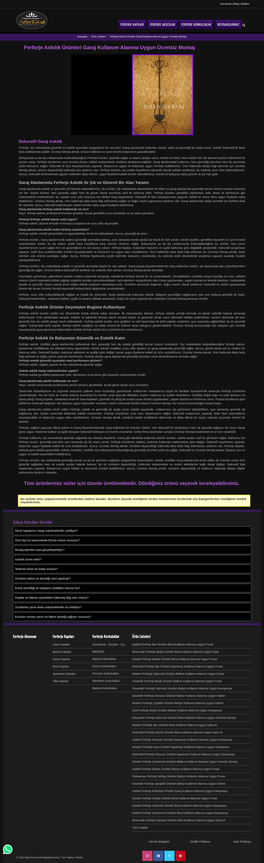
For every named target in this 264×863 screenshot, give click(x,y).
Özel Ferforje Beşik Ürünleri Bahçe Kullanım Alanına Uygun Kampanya (177, 710)
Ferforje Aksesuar (24, 636)
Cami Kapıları (61, 644)
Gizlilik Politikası (200, 841)
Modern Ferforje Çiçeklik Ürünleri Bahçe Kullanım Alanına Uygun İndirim (177, 703)
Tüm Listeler (140, 827)
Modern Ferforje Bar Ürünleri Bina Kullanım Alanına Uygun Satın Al (174, 725)
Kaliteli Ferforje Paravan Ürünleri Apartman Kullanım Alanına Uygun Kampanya (182, 739)
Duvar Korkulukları (104, 666)
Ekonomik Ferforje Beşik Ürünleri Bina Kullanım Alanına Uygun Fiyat (175, 651)
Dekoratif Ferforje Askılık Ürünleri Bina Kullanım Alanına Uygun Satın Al (177, 732)
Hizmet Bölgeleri (159, 841)
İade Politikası (242, 841)
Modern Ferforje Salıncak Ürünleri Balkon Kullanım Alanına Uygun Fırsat (178, 673)
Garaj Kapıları (61, 659)
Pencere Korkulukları (106, 673)
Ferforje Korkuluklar (105, 636)
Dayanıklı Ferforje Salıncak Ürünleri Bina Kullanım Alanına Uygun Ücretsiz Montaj (184, 717)
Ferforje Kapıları (63, 636)
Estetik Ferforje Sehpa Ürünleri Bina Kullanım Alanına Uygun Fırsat (174, 798)
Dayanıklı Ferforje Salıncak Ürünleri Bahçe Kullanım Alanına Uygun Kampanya (182, 688)
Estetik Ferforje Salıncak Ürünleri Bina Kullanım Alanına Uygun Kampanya (179, 805)
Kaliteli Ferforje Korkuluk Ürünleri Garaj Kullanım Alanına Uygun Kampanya (180, 791)
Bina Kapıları (61, 666)
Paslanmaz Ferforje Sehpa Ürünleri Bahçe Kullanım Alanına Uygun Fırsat (178, 776)
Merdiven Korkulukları (106, 681)
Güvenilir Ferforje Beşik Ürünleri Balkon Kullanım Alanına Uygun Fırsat (177, 681)
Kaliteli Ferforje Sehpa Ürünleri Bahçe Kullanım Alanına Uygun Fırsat (175, 769)
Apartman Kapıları (64, 673)
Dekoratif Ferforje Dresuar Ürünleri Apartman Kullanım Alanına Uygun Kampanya (183, 754)
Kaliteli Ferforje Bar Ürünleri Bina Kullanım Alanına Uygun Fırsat (172, 644)
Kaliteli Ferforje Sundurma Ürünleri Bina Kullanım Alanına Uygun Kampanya (180, 813)
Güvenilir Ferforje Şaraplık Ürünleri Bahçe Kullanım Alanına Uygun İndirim (179, 783)
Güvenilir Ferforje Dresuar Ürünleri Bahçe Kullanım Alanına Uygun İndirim (178, 695)
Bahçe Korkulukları (105, 659)
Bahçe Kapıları (62, 651)
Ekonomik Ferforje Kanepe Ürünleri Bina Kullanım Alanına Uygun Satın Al (178, 820)
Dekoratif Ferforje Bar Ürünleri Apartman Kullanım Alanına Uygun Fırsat (177, 666)
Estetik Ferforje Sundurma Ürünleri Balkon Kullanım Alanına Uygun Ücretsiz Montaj (184, 761)
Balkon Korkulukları (105, 688)
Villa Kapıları (61, 681)
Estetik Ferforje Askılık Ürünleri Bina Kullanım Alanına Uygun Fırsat (174, 659)
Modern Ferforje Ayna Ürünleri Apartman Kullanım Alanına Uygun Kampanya (180, 747)
